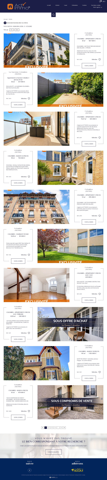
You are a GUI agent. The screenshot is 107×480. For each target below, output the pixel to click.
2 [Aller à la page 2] (48, 427)
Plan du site (48, 474)
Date (17, 29)
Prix (11, 29)
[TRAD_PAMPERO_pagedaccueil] (18, 9)
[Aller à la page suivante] (64, 427)
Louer (65, 5)
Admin (67, 474)
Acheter (57, 5)
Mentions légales (61, 474)
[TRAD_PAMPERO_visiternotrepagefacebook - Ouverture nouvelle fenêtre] (29, 470)
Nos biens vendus (95, 5)
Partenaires (71, 474)
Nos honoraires (54, 474)
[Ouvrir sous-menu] (101, 7)
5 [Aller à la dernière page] (61, 427)
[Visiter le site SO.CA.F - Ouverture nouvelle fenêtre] (77, 470)
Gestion (84, 5)
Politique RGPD (78, 474)
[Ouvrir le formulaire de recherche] (53, 15)
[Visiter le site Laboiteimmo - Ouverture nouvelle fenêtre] (53, 477)
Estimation (75, 5)
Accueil (49, 5)
